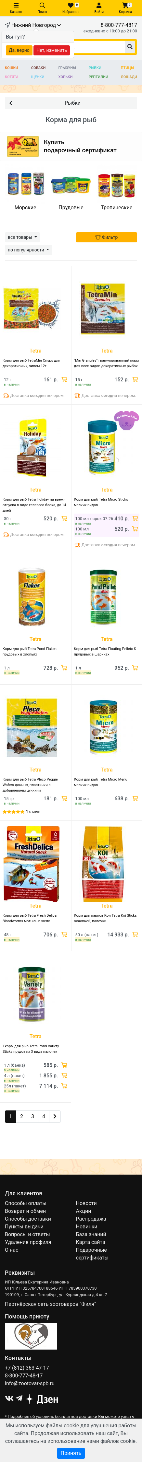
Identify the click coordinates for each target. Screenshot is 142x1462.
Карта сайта (90, 1242)
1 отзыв (33, 811)
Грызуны (67, 68)
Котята (12, 77)
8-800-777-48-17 (24, 1376)
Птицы (127, 68)
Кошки (11, 68)
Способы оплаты (25, 1203)
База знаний (91, 1234)
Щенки (38, 77)
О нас (11, 1250)
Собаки (38, 68)
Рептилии (98, 77)
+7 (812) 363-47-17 (27, 1368)
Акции (83, 1211)
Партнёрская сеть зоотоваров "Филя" (50, 1304)
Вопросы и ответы (27, 1234)
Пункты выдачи (24, 1227)
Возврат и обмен (25, 1211)
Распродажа (91, 1219)
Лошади (129, 77)
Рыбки (95, 68)
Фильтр (106, 237)
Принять (70, 1453)
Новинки (86, 1227)
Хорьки (65, 77)
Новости (86, 1203)
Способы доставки (28, 1219)
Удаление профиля (28, 1242)
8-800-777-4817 (119, 25)
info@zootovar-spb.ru (30, 1383)
